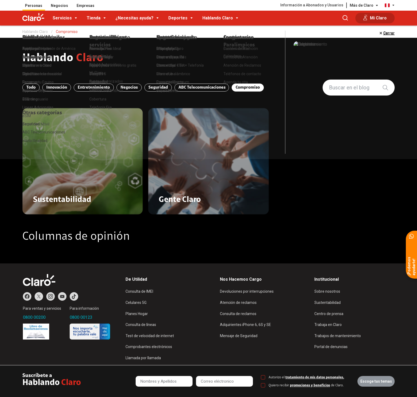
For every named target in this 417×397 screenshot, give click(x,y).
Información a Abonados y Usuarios (311, 5)
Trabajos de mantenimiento (337, 336)
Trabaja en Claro (328, 324)
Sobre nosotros (327, 291)
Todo (31, 87)
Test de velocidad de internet (150, 336)
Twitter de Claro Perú (38, 296)
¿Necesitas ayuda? (134, 17)
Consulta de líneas (141, 324)
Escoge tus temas (376, 381)
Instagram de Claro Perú (50, 296)
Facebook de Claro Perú (27, 296)
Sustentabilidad (327, 302)
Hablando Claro (217, 17)
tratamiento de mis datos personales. (314, 377)
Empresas (85, 5)
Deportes (177, 17)
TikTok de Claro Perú (74, 296)
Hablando (62, 58)
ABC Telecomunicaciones (202, 87)
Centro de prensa (328, 314)
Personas (33, 5)
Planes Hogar (137, 314)
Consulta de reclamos (238, 314)
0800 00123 (81, 317)
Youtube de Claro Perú (62, 296)
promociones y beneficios (310, 385)
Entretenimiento (94, 87)
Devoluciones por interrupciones (247, 291)
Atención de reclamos (238, 302)
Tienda (94, 17)
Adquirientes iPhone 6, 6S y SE (245, 324)
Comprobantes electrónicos (149, 347)
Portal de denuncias (331, 347)
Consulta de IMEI (139, 291)
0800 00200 (34, 317)
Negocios (59, 5)
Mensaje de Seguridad (238, 336)
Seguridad (158, 87)
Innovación (56, 87)
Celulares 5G (136, 302)
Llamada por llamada (143, 358)
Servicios (62, 17)
